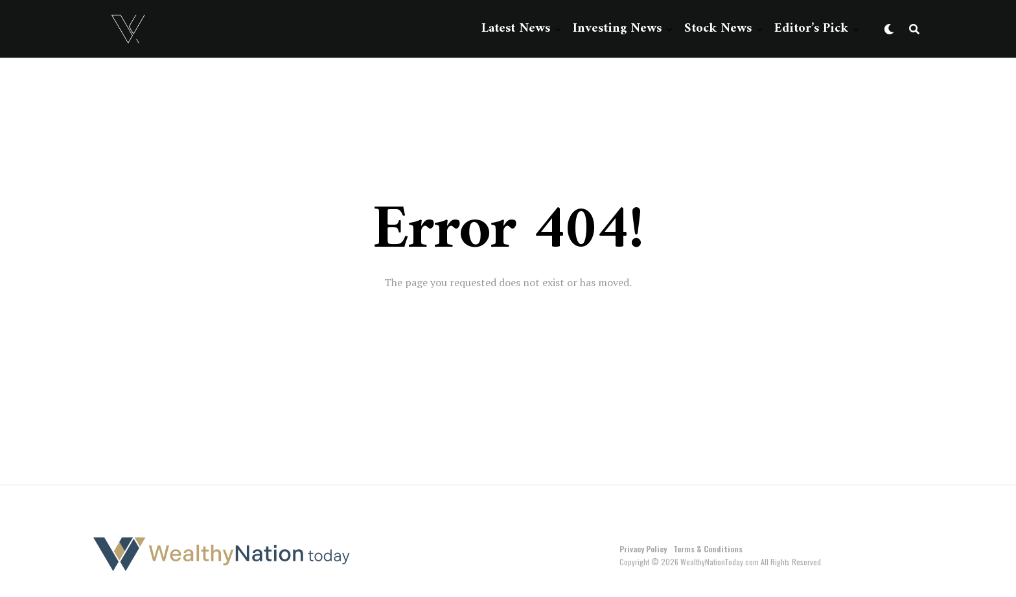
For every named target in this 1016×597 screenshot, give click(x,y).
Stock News (718, 28)
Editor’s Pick (811, 28)
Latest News (515, 28)
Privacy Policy (643, 548)
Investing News (617, 28)
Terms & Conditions (708, 548)
